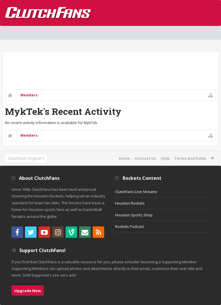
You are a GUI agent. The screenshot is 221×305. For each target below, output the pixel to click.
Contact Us (145, 158)
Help (165, 158)
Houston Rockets (130, 203)
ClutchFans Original (24, 158)
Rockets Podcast (129, 226)
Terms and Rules (190, 158)
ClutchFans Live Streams (136, 191)
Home (124, 158)
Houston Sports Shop (134, 215)
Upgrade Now (27, 290)
